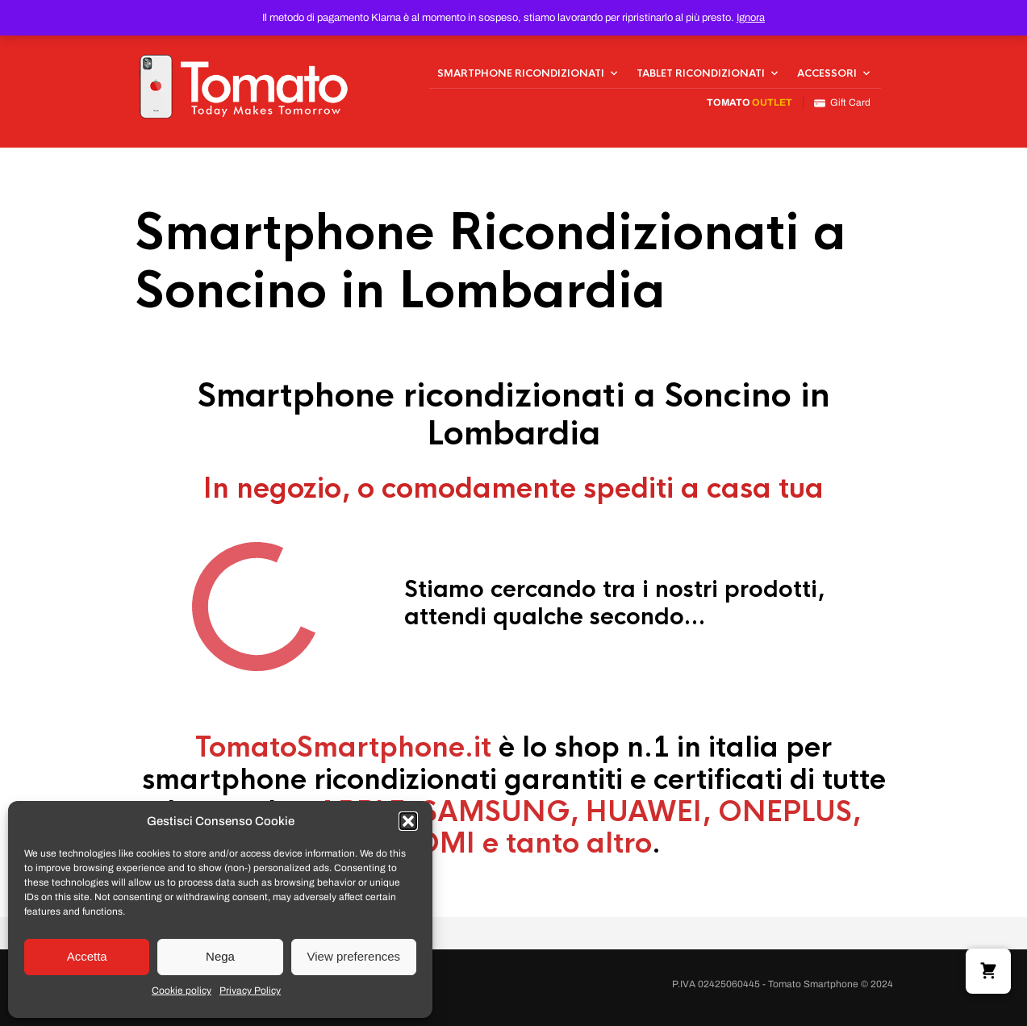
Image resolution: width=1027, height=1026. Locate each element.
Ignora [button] (751, 17)
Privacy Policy (250, 990)
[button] (408, 821)
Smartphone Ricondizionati (520, 73)
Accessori (827, 73)
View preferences (354, 956)
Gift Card (842, 103)
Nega (220, 956)
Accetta (87, 956)
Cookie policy (181, 990)
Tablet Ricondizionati (701, 73)
